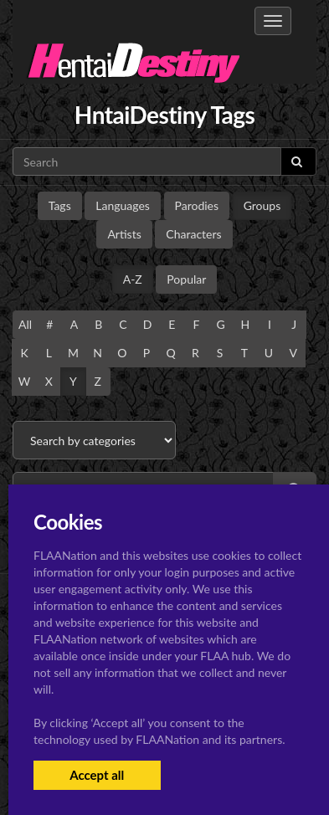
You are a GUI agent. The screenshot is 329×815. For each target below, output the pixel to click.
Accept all (96, 774)
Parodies (197, 205)
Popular (186, 279)
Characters (193, 234)
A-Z (132, 279)
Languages (122, 205)
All (25, 324)
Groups (262, 205)
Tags (60, 205)
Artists (124, 234)
